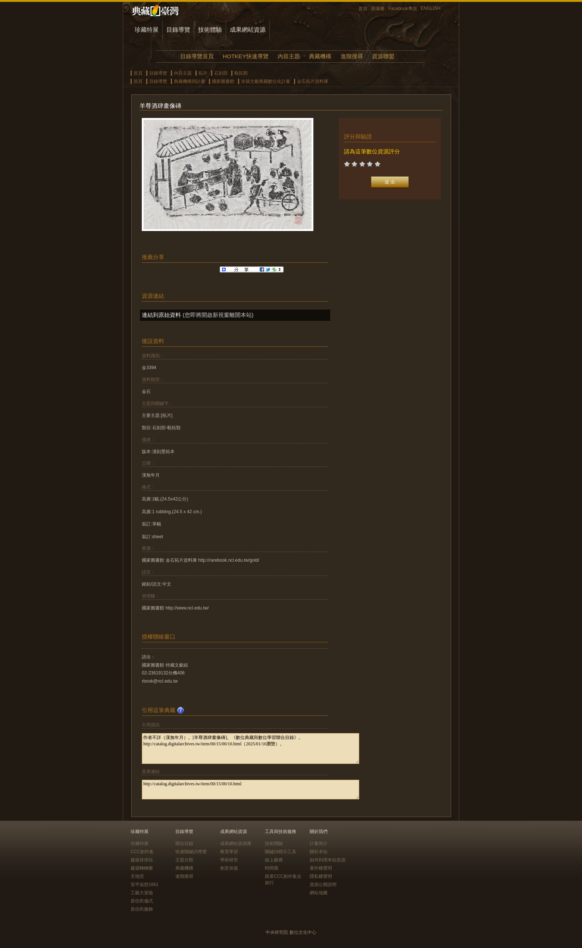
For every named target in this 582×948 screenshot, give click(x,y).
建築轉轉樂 (142, 868)
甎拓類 (241, 73)
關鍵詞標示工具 (280, 851)
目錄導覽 (178, 29)
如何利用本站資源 (327, 860)
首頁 (363, 8)
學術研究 (229, 860)
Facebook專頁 (402, 8)
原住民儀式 (142, 901)
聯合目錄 (184, 843)
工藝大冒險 (142, 892)
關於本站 (319, 851)
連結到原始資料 (161, 315)
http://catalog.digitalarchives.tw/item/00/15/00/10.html (250, 789)
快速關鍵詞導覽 (191, 851)
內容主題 (289, 56)
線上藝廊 (274, 860)
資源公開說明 (323, 884)
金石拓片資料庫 (312, 81)
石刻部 (221, 73)
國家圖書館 (223, 81)
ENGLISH (431, 8)
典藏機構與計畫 (189, 81)
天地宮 (137, 876)
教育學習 (229, 851)
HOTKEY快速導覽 (245, 56)
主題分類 (184, 860)
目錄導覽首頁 (197, 56)
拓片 (202, 73)
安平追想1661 (145, 884)
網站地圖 (319, 892)
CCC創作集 (142, 851)
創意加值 (229, 868)
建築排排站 (142, 860)
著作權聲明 (321, 868)
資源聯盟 (383, 56)
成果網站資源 (248, 29)
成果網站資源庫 (235, 843)
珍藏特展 (147, 29)
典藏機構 (320, 56)
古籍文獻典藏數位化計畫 (265, 81)
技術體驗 (210, 29)
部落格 (378, 8)
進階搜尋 (352, 56)
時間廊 (271, 868)
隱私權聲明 (321, 876)
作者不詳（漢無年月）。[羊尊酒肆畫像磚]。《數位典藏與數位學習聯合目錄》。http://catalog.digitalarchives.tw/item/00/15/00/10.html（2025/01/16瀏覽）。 (250, 748)
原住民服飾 (142, 909)
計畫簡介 (319, 843)
